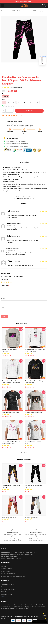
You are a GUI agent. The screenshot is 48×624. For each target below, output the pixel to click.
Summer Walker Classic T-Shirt (10, 412)
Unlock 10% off (44, 616)
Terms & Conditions (6, 568)
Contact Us (4, 591)
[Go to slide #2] (28, 70)
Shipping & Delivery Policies (8, 584)
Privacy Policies (5, 571)
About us (3, 566)
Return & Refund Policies (8, 589)
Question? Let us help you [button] (39, 621)
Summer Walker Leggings (36, 11)
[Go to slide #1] (19, 70)
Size (3, 99)
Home (2, 11)
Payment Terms (5, 587)
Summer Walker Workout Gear (16, 11)
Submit (4, 316)
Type (3, 94)
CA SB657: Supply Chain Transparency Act (13, 576)
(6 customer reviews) (16, 87)
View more (24, 452)
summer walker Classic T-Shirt (33, 412)
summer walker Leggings (32, 517)
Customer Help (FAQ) (7, 594)
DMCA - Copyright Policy (8, 573)
